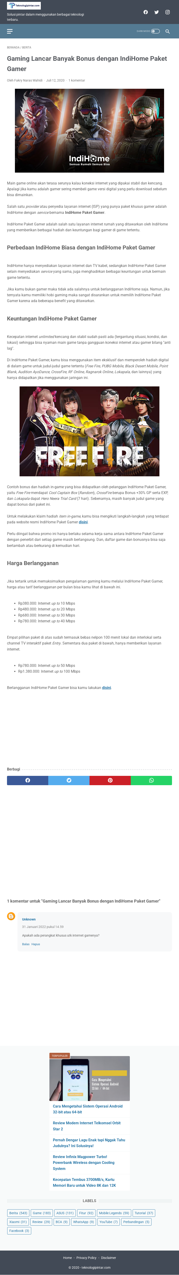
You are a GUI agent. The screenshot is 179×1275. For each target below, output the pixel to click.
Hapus (35, 944)
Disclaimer (108, 1258)
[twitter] (156, 12)
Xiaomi (18, 1222)
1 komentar (77, 80)
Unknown (29, 919)
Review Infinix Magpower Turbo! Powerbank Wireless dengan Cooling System (83, 1163)
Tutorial (144, 1213)
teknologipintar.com (96, 1267)
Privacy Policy (86, 1258)
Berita (18, 1213)
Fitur (86, 1213)
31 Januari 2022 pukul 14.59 (43, 927)
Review (41, 1222)
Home (67, 1258)
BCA (62, 1222)
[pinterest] (110, 780)
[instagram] (167, 12)
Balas (26, 944)
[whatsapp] (151, 780)
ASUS (65, 1213)
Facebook (19, 1231)
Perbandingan (136, 1222)
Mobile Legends (114, 1213)
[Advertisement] (89, 729)
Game (42, 1213)
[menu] (10, 31)
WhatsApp (83, 1222)
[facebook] (145, 12)
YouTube (109, 1222)
